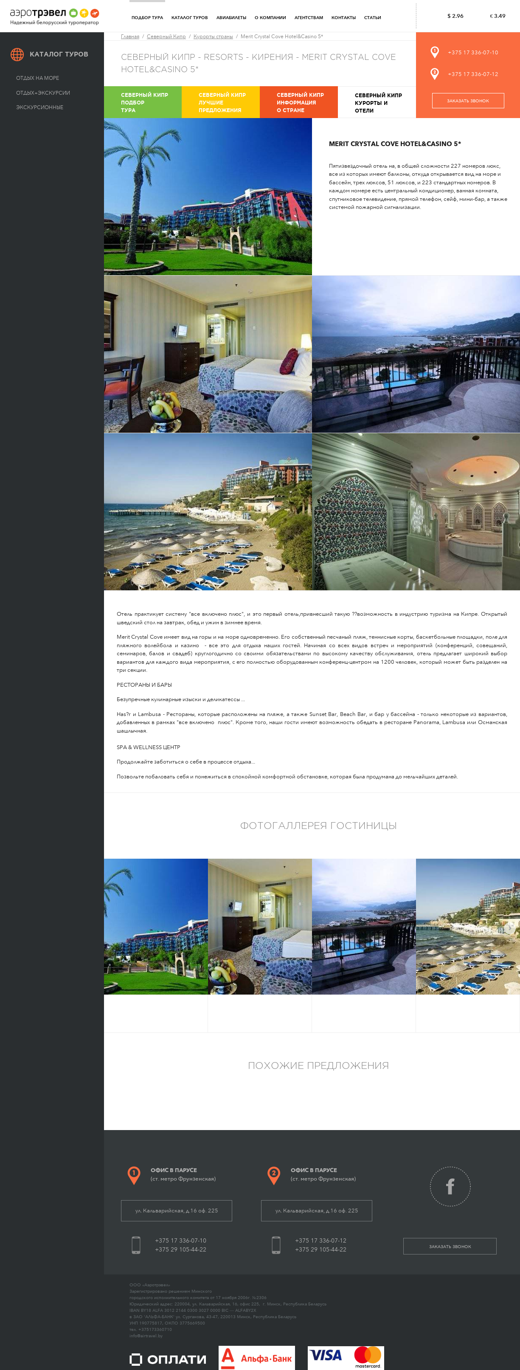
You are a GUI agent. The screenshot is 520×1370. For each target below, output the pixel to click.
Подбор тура (147, 17)
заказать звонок (468, 101)
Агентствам (309, 17)
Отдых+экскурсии (43, 93)
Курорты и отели (384, 102)
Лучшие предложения (228, 102)
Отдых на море (37, 78)
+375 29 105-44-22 (180, 1249)
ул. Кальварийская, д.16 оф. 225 (176, 1210)
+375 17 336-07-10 (473, 52)
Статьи (372, 17)
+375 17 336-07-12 (473, 74)
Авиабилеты (231, 17)
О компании (270, 17)
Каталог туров (189, 17)
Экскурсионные (39, 107)
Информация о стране (306, 102)
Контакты (344, 17)
